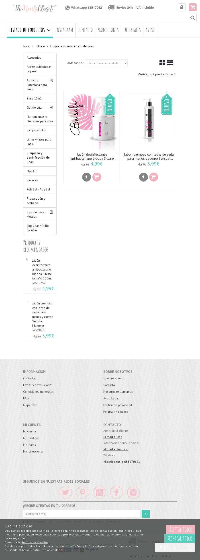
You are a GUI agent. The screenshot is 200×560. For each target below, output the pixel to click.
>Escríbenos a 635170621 (121, 462)
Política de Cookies (35, 542)
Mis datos (29, 445)
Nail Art (32, 171)
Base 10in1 (34, 98)
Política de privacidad (117, 405)
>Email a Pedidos (115, 449)
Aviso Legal (111, 398)
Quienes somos (113, 378)
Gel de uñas (35, 107)
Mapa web (30, 405)
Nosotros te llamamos (118, 392)
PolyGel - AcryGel (38, 189)
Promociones (108, 30)
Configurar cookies (175, 547)
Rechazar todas (179, 538)
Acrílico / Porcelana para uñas (37, 84)
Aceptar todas (180, 529)
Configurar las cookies (46, 550)
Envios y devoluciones (38, 385)
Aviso (150, 30)
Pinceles (32, 180)
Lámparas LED (36, 130)
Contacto (85, 30)
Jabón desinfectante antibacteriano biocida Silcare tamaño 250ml (92, 156)
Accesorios (34, 58)
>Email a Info (112, 437)
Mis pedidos (31, 438)
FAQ (26, 398)
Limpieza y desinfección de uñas (38, 157)
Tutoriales (132, 30)
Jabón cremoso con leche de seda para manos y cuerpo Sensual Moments (149, 156)
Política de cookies (115, 412)
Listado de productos (30, 30)
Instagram (64, 30)
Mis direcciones (33, 451)
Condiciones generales (38, 392)
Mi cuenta (29, 431)
